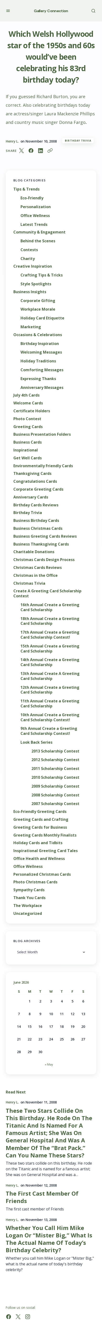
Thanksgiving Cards (32, 473)
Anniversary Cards (30, 497)
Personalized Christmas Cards (42, 874)
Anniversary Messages (41, 387)
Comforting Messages (41, 369)
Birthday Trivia (78, 140)
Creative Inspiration (32, 266)
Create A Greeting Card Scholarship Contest (47, 594)
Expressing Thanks (38, 378)
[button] (8, 10)
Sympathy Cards (29, 889)
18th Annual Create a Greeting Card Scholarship (49, 621)
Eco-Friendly (31, 198)
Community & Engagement (39, 232)
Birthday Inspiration (39, 343)
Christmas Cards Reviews (37, 567)
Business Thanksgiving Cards (41, 544)
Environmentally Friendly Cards (43, 465)
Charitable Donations (33, 551)
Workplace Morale (37, 309)
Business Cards (27, 442)
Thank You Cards (29, 897)
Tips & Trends (26, 189)
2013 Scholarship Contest (55, 751)
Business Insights (29, 291)
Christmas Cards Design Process (44, 559)
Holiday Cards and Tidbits (37, 842)
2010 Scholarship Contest (55, 777)
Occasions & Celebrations (37, 334)
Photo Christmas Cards (35, 882)
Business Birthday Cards (36, 520)
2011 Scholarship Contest (55, 768)
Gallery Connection (51, 10)
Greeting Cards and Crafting (40, 819)
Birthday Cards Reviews (35, 505)
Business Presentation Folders (42, 434)
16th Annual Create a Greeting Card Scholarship (49, 607)
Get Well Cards (27, 458)
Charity (27, 258)
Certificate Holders (31, 411)
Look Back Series (36, 742)
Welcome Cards (28, 403)
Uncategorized (27, 913)
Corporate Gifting (37, 300)
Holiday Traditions (38, 361)
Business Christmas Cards (37, 528)
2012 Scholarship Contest (55, 759)
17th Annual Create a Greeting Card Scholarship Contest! (49, 635)
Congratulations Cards (35, 481)
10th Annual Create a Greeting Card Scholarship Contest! (49, 717)
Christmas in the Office (35, 575)
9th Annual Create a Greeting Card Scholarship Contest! (48, 731)
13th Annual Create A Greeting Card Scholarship (50, 676)
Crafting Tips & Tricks (41, 275)
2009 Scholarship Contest (55, 786)
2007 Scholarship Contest (55, 803)
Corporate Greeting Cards (38, 489)
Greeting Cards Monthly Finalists (44, 835)
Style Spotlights (35, 283)
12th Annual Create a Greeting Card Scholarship (49, 690)
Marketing (30, 326)
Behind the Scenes (37, 241)
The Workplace (27, 905)
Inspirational (25, 450)
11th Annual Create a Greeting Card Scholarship (49, 704)
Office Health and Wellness (39, 858)
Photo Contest (27, 418)
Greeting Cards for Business (40, 827)
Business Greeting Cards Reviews (45, 536)
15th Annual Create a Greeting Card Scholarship (49, 649)
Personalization (35, 206)
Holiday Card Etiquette (42, 318)
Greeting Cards (28, 426)
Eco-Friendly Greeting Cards (39, 811)
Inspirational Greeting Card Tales (45, 850)
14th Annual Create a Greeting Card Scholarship (49, 662)
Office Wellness (35, 215)
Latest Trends (33, 224)
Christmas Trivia (29, 583)
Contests (29, 249)
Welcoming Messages (41, 352)
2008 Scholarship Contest (55, 795)
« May (49, 1064)
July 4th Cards (26, 395)
